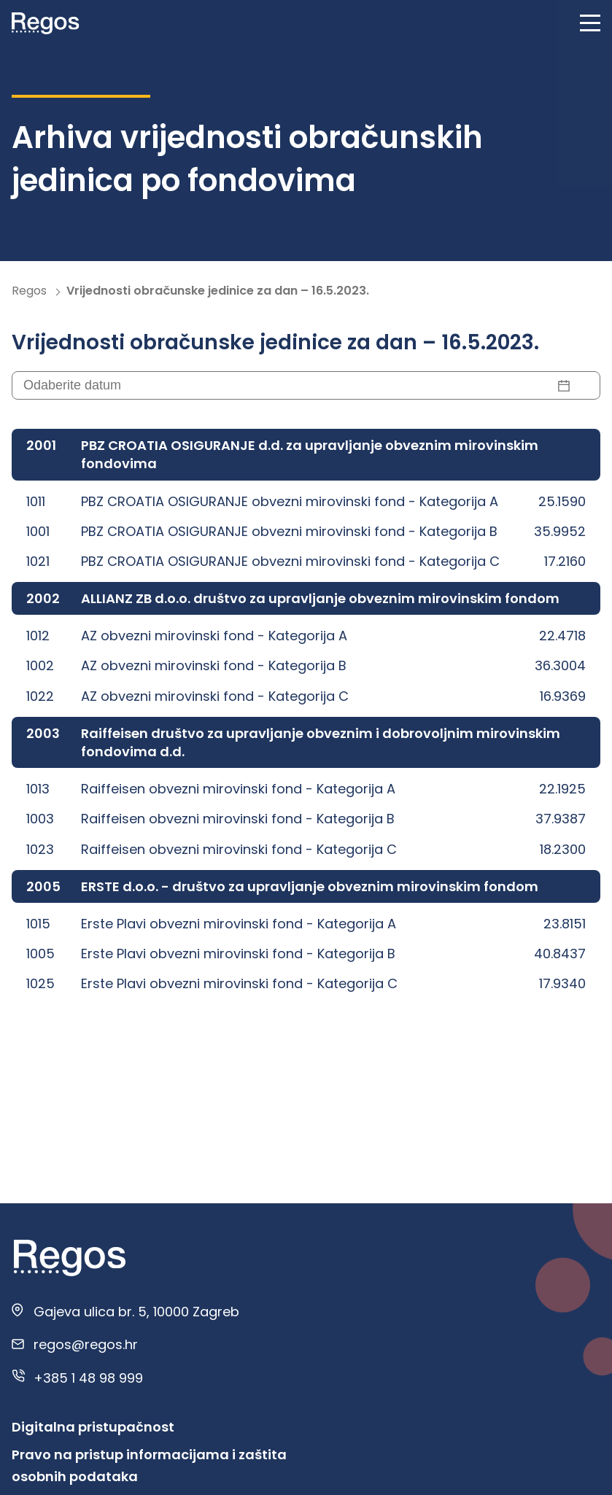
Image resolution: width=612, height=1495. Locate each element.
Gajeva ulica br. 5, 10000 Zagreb (136, 1311)
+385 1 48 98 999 (88, 1378)
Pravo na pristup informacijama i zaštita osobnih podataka (149, 1465)
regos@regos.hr (86, 1344)
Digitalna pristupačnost (93, 1427)
